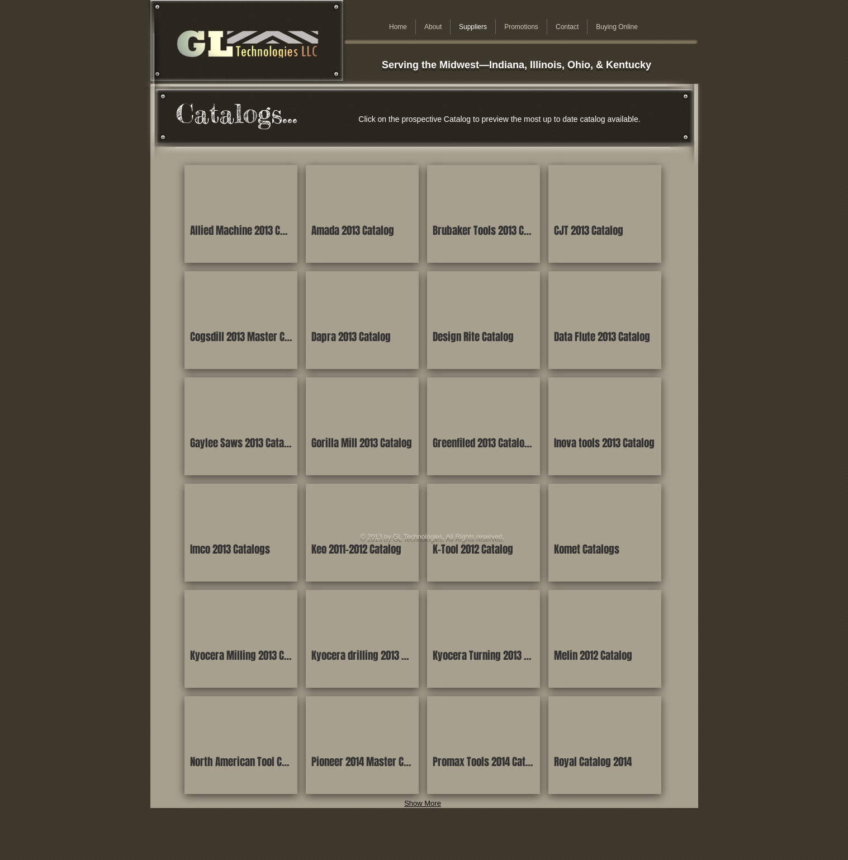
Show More (422, 803)
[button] (240, 214)
